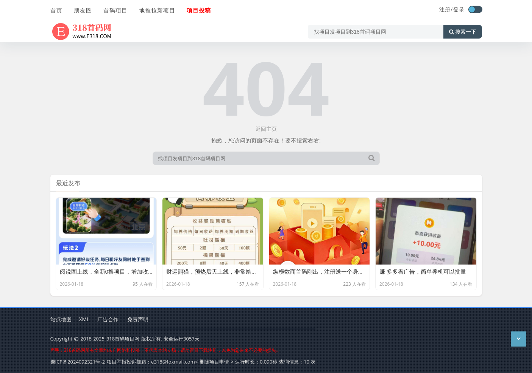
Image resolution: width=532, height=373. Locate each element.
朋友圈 (83, 10)
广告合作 (108, 319)
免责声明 (137, 319)
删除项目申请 (214, 361)
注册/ (446, 9)
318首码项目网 (122, 338)
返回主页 (266, 128)
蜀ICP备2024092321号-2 (77, 361)
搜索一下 (462, 32)
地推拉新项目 (157, 10)
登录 (459, 9)
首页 (56, 10)
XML (84, 319)
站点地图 (61, 319)
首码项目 (115, 10)
